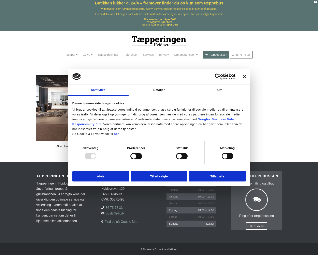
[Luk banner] (244, 76)
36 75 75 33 (114, 207)
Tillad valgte (159, 176)
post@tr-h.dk (115, 213)
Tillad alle (217, 176)
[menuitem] (71, 55)
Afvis (100, 176)
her (116, 134)
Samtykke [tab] (98, 90)
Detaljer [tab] (159, 90)
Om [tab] (219, 90)
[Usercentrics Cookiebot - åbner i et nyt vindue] (217, 77)
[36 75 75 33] (257, 226)
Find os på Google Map (121, 221)
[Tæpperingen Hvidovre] (159, 40)
